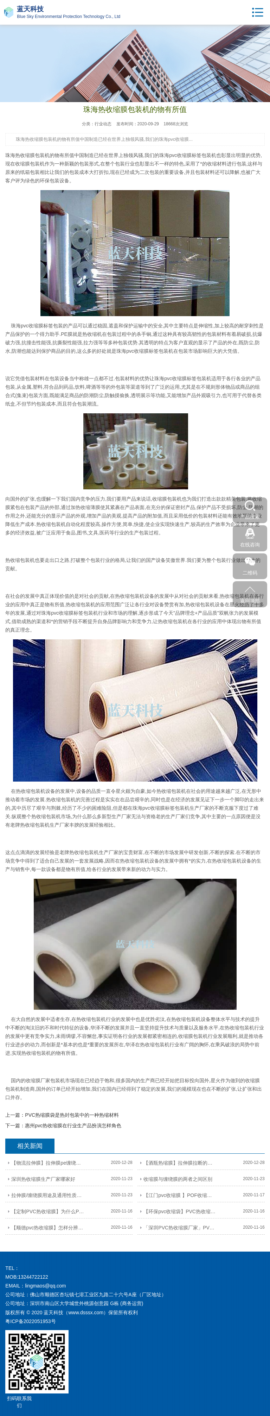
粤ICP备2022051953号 (30, 1321)
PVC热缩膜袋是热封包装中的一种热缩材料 (72, 1115)
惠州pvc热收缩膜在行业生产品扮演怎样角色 (73, 1125)
